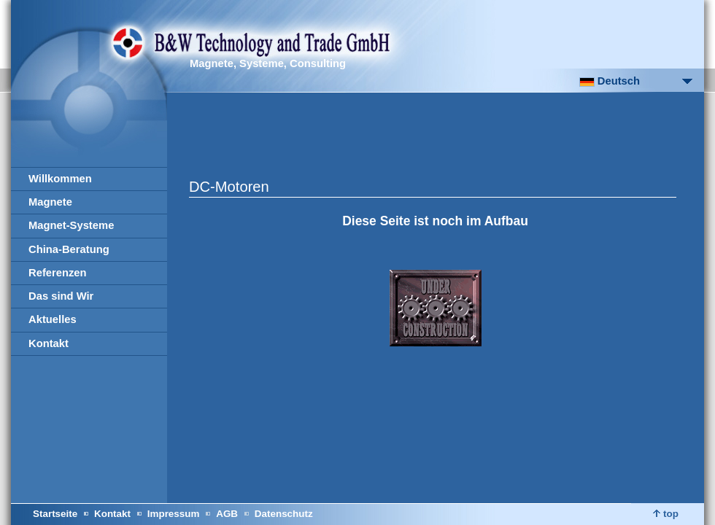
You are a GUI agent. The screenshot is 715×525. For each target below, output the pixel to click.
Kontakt (48, 343)
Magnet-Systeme (71, 225)
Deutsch (609, 81)
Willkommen (60, 178)
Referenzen (57, 273)
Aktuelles (52, 319)
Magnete (50, 202)
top (666, 513)
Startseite (55, 513)
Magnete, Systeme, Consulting (268, 63)
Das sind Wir (60, 296)
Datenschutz (284, 513)
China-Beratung (68, 249)
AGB (227, 513)
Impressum (173, 513)
